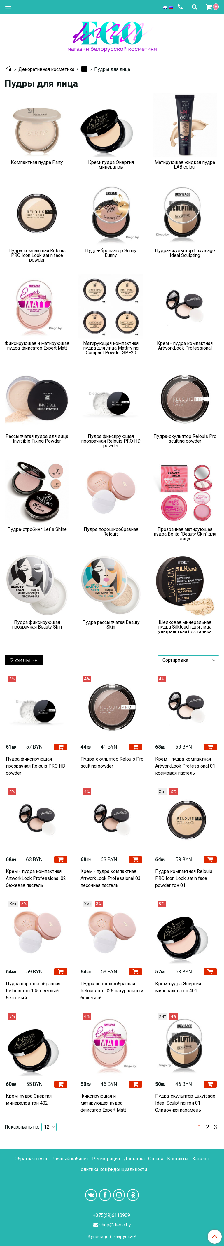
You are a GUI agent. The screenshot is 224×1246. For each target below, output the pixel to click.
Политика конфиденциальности (112, 1169)
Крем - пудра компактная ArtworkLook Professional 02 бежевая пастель (36, 878)
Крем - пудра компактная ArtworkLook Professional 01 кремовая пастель (185, 766)
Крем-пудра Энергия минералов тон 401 (178, 987)
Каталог (200, 1158)
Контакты (177, 1158)
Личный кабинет (70, 1158)
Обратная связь (31, 1158)
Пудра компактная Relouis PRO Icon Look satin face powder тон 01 (183, 878)
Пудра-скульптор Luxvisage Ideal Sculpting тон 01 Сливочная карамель (185, 1103)
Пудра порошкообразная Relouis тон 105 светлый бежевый (33, 991)
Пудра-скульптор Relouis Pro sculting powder (112, 762)
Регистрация (106, 1158)
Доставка (134, 1158)
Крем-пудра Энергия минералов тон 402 (29, 1099)
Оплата (155, 1158)
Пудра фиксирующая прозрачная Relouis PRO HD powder (35, 766)
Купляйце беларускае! (112, 1236)
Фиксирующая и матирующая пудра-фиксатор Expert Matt (103, 1103)
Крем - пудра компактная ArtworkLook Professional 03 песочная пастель (110, 878)
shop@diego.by (115, 1225)
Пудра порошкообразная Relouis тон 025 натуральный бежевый (111, 991)
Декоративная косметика (46, 69)
